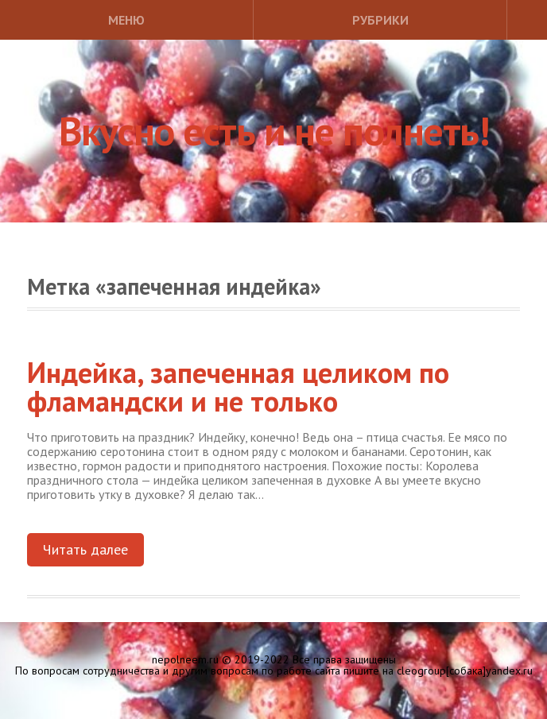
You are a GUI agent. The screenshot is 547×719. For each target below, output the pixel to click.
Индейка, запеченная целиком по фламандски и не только (238, 386)
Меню (126, 20)
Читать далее (85, 549)
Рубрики (380, 20)
